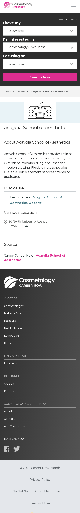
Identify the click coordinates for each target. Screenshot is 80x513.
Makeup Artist (13, 313)
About (8, 411)
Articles (9, 383)
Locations (10, 363)
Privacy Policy (40, 480)
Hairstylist (10, 321)
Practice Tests (13, 391)
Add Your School (15, 426)
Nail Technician (14, 328)
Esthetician (11, 335)
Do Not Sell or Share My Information (40, 491)
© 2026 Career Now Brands (40, 468)
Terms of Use (40, 503)
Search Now (40, 77)
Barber (8, 343)
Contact (9, 419)
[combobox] (40, 30)
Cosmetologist (14, 306)
